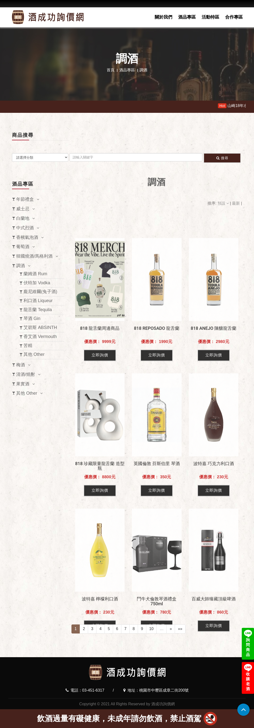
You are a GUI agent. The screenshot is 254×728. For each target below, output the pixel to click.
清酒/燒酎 (25, 374)
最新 (236, 203)
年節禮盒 (25, 199)
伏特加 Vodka (36, 282)
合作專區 (234, 17)
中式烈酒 (25, 227)
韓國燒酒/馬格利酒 (34, 256)
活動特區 (210, 17)
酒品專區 (187, 17)
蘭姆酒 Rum (35, 273)
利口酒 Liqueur (38, 300)
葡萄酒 (22, 246)
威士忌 (22, 208)
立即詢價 (100, 418)
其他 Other (34, 354)
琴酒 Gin (31, 318)
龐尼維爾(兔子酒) (40, 291)
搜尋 (222, 158)
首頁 (111, 70)
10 (151, 629)
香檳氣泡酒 (27, 237)
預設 (224, 203)
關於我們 (163, 17)
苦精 (27, 345)
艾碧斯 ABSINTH (40, 327)
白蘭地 (22, 218)
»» (180, 629)
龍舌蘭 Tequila (37, 309)
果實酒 (22, 383)
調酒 (20, 265)
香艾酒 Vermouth (40, 336)
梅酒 (20, 364)
